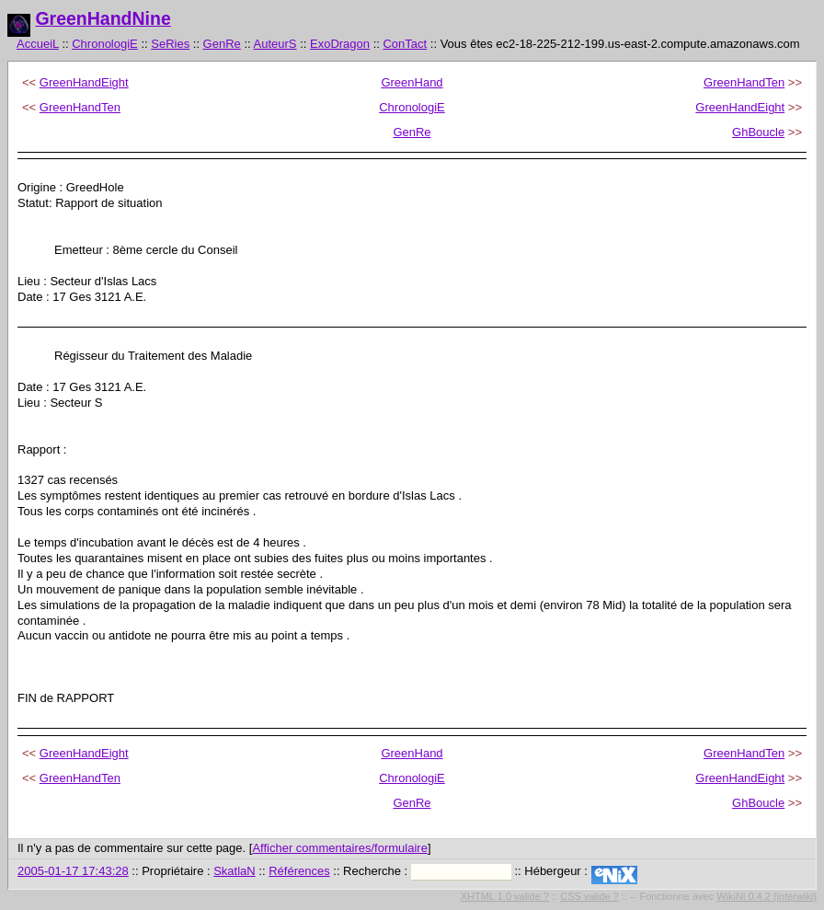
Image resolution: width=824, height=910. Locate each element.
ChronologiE (105, 44)
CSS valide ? (589, 896)
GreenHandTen (744, 82)
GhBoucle (758, 132)
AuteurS (275, 44)
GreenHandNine (102, 18)
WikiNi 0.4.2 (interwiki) (766, 896)
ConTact (405, 44)
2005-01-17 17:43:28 (73, 871)
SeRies (170, 44)
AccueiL (38, 44)
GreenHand (411, 82)
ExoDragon (340, 44)
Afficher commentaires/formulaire (340, 848)
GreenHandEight (84, 82)
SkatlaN (234, 871)
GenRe (222, 44)
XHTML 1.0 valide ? (505, 896)
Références (299, 871)
